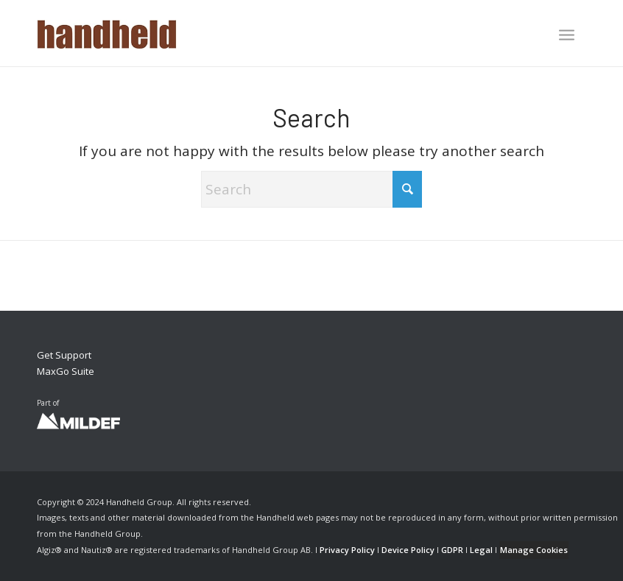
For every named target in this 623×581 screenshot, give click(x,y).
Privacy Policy (347, 549)
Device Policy (407, 549)
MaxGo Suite (65, 371)
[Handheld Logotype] (107, 33)
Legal (481, 549)
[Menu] (566, 34)
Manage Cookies (534, 549)
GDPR (452, 549)
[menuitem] (566, 36)
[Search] (311, 189)
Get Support (64, 355)
